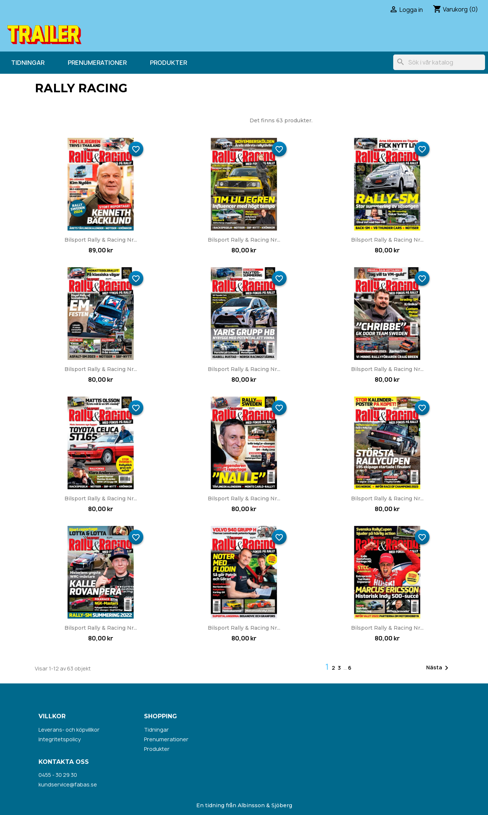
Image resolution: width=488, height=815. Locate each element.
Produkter (168, 63)
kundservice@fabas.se (68, 784)
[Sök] (439, 62)
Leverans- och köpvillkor (69, 729)
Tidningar (27, 63)
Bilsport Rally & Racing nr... (100, 239)
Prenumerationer (97, 63)
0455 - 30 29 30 (58, 774)
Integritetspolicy (60, 739)
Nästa (438, 667)
